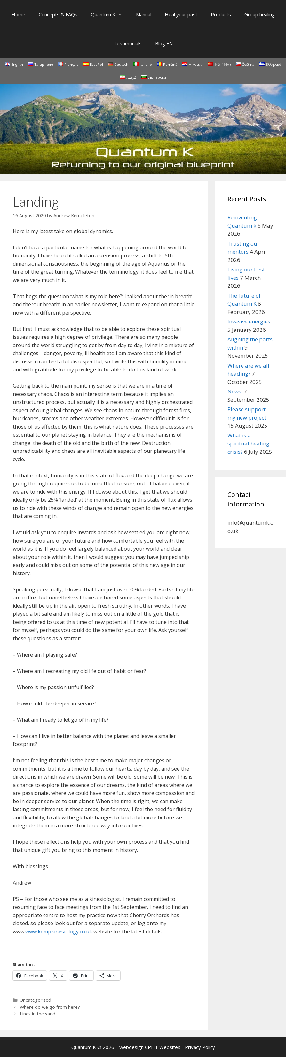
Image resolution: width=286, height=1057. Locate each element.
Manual (143, 14)
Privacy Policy (200, 1047)
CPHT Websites (162, 1047)
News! (234, 391)
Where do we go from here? (50, 1007)
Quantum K (110, 14)
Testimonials (128, 43)
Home (18, 14)
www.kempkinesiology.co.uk (58, 931)
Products (221, 14)
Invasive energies (248, 321)
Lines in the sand (37, 1014)
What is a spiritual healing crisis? (248, 443)
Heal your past (181, 14)
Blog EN (164, 43)
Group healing (259, 14)
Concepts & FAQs (58, 14)
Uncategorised (35, 1000)
